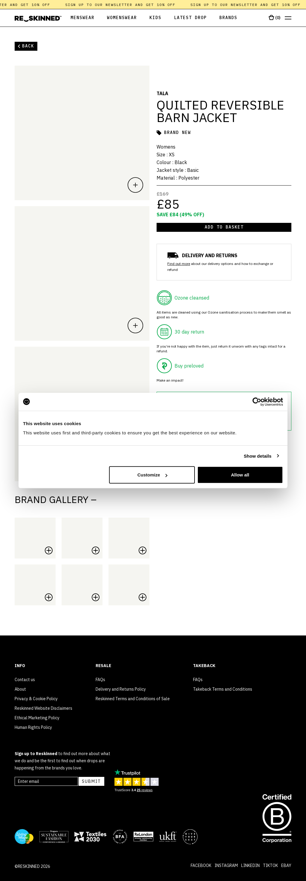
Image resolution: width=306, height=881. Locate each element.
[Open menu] (288, 18)
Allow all (240, 474)
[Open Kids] (155, 18)
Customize (152, 474)
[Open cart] (274, 18)
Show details (258, 455)
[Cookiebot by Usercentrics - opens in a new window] (257, 401)
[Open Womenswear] (122, 18)
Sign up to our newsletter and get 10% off (127, 4)
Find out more (178, 263)
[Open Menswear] (78, 18)
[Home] (38, 19)
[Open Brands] (228, 18)
